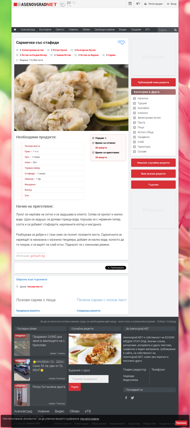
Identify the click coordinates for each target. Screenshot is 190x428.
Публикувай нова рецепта (153, 82)
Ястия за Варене (89, 55)
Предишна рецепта (28, 310)
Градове (136, 29)
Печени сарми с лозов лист (102, 299)
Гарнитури (144, 146)
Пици (141, 127)
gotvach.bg (37, 256)
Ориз (28, 151)
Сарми (111, 55)
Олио (28, 162)
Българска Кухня (86, 50)
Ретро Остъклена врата (49, 387)
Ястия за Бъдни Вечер (34, 55)
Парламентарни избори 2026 (31, 35)
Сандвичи (144, 137)
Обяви (74, 411)
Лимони (29, 178)
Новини (73, 29)
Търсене (153, 184)
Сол (27, 195)
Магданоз (30, 184)
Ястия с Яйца (145, 132)
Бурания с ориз (79, 370)
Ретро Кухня (60, 50)
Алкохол (143, 113)
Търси (74, 387)
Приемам (181, 423)
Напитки (143, 98)
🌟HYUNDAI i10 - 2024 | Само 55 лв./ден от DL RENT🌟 (48, 366)
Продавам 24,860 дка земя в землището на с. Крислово (49, 341)
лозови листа (34, 286)
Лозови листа (32, 146)
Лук (27, 157)
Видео (59, 411)
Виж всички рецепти (153, 173)
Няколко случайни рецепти (153, 162)
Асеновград (23, 411)
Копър (28, 189)
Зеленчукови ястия (33, 50)
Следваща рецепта (88, 310)
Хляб (141, 142)
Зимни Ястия (63, 55)
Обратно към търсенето (31, 279)
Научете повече (89, 418)
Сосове (142, 151)
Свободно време (105, 29)
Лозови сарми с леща (35, 299)
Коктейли (143, 108)
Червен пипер (32, 168)
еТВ (88, 411)
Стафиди (30, 173)
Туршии (142, 103)
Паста (141, 122)
